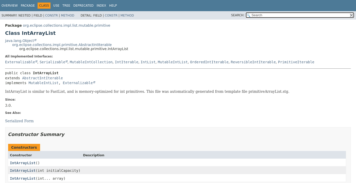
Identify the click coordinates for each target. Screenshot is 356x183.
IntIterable (126, 62)
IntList (148, 62)
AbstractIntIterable (42, 78)
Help (113, 5)
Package (28, 5)
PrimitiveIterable (296, 62)
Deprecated (83, 5)
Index (101, 5)
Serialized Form (19, 121)
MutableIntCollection (91, 62)
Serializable (52, 62)
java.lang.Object (19, 41)
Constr (51, 15)
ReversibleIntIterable (253, 62)
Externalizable (20, 62)
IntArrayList (23, 163)
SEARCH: (238, 15)
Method (67, 15)
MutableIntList (173, 62)
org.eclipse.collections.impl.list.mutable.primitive (66, 25)
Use (56, 5)
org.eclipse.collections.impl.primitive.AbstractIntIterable (62, 45)
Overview (10, 5)
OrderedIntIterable (209, 62)
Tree (66, 5)
